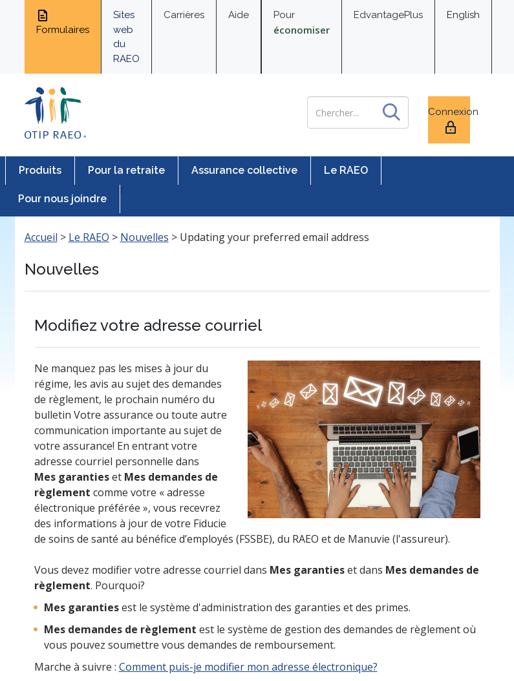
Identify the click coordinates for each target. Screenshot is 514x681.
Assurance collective (244, 170)
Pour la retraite (126, 170)
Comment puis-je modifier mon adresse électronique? (248, 667)
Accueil (41, 237)
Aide (238, 15)
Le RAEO (346, 170)
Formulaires (62, 22)
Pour (301, 22)
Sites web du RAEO (126, 37)
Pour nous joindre (62, 199)
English (463, 15)
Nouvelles (144, 237)
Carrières (184, 15)
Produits (40, 170)
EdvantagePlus (388, 15)
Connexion (449, 120)
